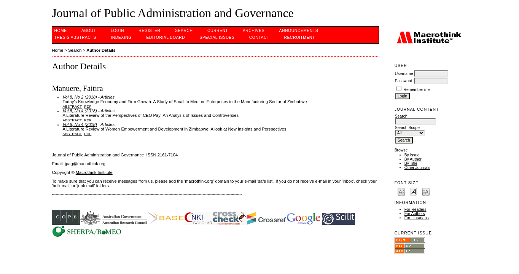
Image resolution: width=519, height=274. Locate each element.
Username (404, 74)
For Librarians (416, 218)
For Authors (414, 214)
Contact (259, 37)
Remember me (417, 90)
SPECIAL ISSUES (217, 37)
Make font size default (413, 191)
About (88, 31)
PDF (87, 106)
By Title (410, 163)
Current (217, 31)
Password (403, 81)
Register (149, 31)
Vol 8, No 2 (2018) (79, 97)
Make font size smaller (401, 191)
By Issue (412, 155)
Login (117, 31)
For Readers (415, 209)
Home (60, 31)
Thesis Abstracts (75, 37)
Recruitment (299, 37)
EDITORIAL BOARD (165, 37)
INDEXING (121, 37)
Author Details (100, 50)
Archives (253, 31)
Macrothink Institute (94, 172)
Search (184, 31)
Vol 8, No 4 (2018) (79, 110)
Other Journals (417, 168)
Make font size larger (426, 191)
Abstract (72, 106)
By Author (413, 159)
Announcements (298, 31)
